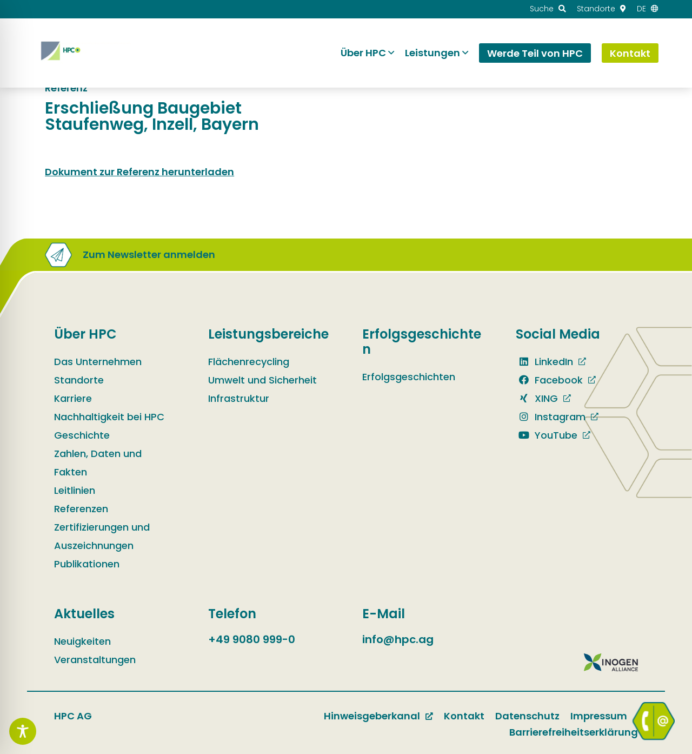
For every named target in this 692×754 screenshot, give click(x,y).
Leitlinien (74, 490)
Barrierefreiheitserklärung (573, 732)
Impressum (598, 716)
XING (537, 398)
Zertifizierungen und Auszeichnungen (102, 536)
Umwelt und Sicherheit (262, 380)
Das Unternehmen (98, 361)
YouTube (546, 435)
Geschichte (82, 435)
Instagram (550, 417)
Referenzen (81, 508)
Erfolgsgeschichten (408, 376)
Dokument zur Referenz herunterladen (139, 171)
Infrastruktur (238, 398)
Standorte (79, 380)
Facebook (549, 380)
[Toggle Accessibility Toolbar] (22, 731)
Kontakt (464, 716)
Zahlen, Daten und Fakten (98, 463)
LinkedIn (544, 361)
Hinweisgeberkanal (372, 716)
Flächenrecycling (248, 361)
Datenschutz (527, 716)
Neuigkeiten (82, 641)
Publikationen (86, 564)
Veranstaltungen (95, 659)
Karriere (73, 398)
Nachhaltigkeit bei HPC (109, 417)
